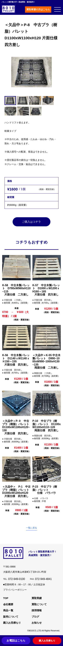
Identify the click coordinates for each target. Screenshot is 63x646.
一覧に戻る (31, 528)
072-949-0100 (16, 579)
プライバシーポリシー (15, 590)
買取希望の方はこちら (38, 9)
